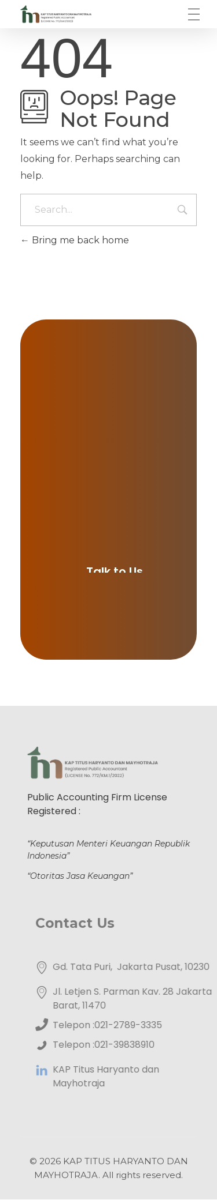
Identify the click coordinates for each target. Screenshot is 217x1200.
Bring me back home (74, 240)
